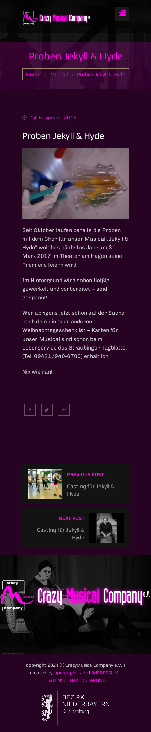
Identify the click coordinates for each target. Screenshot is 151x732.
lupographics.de (70, 672)
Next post (71, 518)
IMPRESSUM (104, 672)
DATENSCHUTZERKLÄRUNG (75, 680)
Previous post (85, 474)
